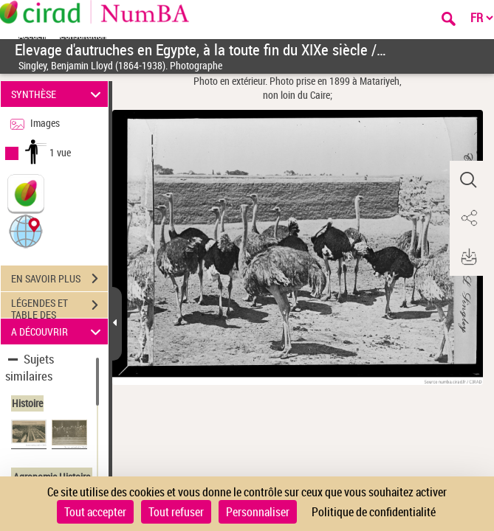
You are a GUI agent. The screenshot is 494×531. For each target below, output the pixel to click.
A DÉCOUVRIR (58, 331)
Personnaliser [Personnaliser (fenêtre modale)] (257, 512)
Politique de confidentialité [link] (374, 512)
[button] (25, 230)
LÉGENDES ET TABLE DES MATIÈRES (59, 307)
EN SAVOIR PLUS (59, 278)
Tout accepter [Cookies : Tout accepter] (95, 512)
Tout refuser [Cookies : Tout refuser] (176, 512)
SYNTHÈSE (58, 94)
